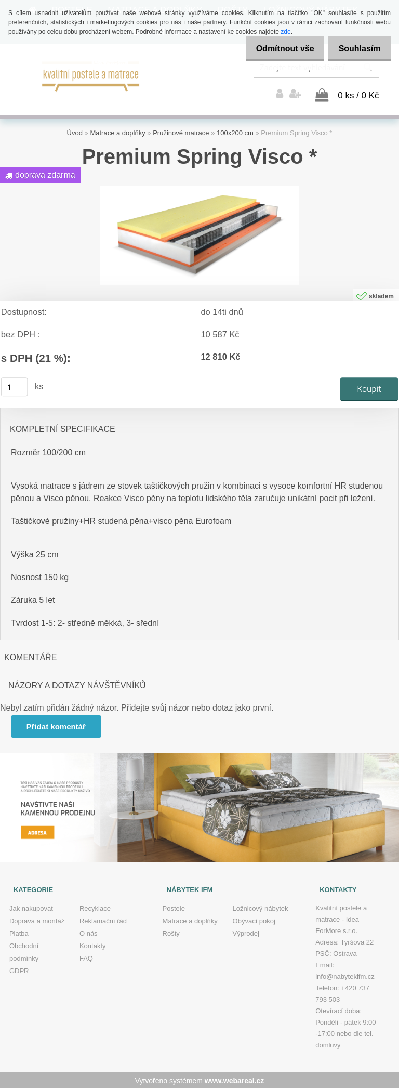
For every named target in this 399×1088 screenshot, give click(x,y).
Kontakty (92, 944)
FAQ (86, 957)
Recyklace (95, 907)
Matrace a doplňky (117, 131)
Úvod (75, 131)
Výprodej (246, 932)
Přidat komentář (56, 724)
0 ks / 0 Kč (358, 94)
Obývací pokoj (254, 919)
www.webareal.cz (234, 1079)
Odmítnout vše (276, 48)
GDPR (19, 969)
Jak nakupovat (31, 907)
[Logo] (91, 75)
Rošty (171, 932)
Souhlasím (357, 48)
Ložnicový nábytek (260, 907)
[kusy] (14, 385)
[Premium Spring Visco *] (199, 188)
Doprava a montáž (36, 919)
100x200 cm (235, 131)
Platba (19, 932)
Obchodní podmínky (23, 950)
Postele (174, 907)
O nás (88, 932)
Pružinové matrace (181, 131)
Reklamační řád (103, 919)
